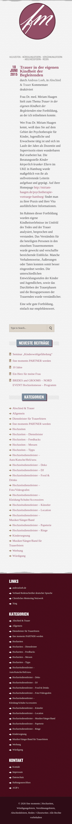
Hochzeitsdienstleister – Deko (29, 465)
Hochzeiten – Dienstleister (27, 434)
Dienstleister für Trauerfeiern (29, 418)
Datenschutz (18, 777)
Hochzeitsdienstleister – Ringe (29, 530)
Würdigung (18, 555)
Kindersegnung (21, 535)
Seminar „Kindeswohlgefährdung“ (32, 354)
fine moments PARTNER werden (32, 360)
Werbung (17, 550)
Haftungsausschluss (21, 782)
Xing (14, 603)
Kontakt (16, 767)
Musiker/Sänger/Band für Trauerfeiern (30, 739)
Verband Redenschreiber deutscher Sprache (32, 593)
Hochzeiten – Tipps (23, 449)
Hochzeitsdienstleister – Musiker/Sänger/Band (33, 718)
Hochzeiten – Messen (24, 444)
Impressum (17, 772)
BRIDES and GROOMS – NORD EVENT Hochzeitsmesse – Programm (34, 383)
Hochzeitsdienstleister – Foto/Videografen (31, 693)
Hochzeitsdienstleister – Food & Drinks (30, 687)
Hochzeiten (18, 429)
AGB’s (15, 787)
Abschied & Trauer (23, 408)
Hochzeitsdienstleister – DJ (28, 470)
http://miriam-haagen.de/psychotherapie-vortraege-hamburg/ (36, 192)
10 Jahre (17, 367)
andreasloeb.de (19, 588)
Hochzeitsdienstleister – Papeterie (31, 525)
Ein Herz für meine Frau (27, 373)
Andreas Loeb (36, 80)
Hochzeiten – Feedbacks (26, 439)
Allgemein (18, 413)
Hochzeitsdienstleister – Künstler (31, 504)
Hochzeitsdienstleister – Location (31, 510)
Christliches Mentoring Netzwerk (27, 598)
